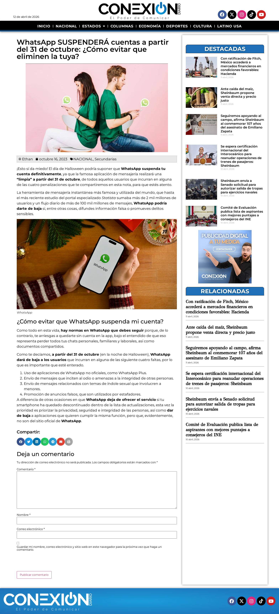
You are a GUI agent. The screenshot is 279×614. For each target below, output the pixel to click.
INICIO (43, 26)
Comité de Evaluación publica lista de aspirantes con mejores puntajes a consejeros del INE (242, 213)
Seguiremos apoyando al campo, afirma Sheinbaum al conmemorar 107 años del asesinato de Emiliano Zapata (242, 123)
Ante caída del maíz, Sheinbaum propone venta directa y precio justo (238, 94)
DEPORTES (177, 26)
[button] (21, 442)
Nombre (23, 514)
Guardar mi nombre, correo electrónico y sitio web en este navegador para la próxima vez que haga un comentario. (89, 548)
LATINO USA (229, 26)
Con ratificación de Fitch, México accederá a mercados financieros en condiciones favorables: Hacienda (241, 66)
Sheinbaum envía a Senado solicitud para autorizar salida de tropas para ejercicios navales (242, 186)
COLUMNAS (121, 26)
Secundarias (106, 159)
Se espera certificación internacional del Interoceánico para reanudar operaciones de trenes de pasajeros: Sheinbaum (241, 156)
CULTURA (202, 26)
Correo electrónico (31, 529)
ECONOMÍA (150, 26)
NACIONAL (66, 26)
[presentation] (44, 562)
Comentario (26, 469)
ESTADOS (93, 26)
